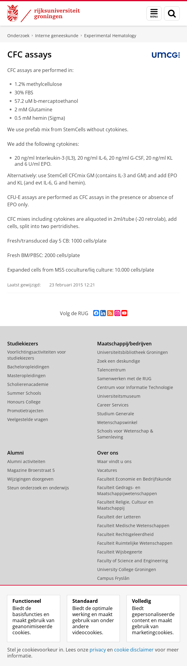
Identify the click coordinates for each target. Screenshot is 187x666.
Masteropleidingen (26, 375)
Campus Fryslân (113, 578)
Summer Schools (24, 393)
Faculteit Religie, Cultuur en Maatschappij (125, 505)
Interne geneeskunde (56, 35)
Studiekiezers (22, 344)
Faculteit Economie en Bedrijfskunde (134, 479)
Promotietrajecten (25, 410)
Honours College (24, 402)
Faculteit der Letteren (119, 517)
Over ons (107, 453)
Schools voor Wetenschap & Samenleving (125, 434)
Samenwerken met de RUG (124, 378)
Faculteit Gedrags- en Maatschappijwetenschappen (127, 490)
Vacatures (107, 470)
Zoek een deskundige (118, 361)
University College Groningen (126, 569)
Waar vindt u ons (114, 461)
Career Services (113, 405)
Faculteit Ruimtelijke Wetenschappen (134, 543)
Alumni (15, 453)
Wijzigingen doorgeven (30, 479)
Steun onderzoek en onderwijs (38, 488)
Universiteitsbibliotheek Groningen (132, 352)
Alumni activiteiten (26, 461)
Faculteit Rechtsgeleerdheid (125, 534)
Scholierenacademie (27, 384)
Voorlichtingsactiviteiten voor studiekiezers (36, 355)
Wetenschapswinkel (117, 422)
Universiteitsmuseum (118, 396)
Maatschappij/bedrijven (124, 344)
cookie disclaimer (134, 649)
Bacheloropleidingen (28, 367)
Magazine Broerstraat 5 (31, 470)
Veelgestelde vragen (27, 419)
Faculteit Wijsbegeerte (119, 552)
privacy (98, 649)
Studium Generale (115, 413)
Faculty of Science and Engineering (132, 560)
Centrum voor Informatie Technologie (135, 387)
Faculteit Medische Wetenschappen (133, 525)
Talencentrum (111, 370)
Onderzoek (18, 35)
